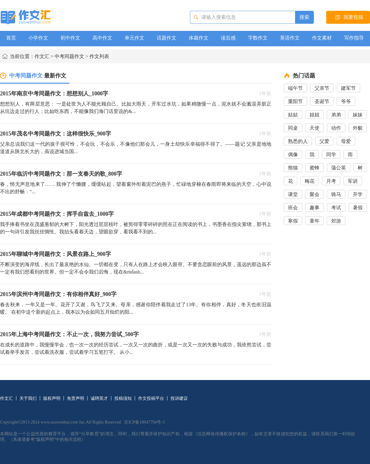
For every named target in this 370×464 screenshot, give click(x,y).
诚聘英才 (99, 398)
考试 (336, 207)
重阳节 (295, 101)
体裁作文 (198, 37)
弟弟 (336, 114)
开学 (358, 194)
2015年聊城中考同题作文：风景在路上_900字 (55, 254)
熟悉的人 (298, 141)
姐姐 (314, 114)
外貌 (358, 128)
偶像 (293, 154)
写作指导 (354, 37)
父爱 (324, 141)
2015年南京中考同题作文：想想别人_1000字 (54, 93)
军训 (353, 181)
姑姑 (293, 114)
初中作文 (70, 37)
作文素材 (322, 37)
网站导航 (227, 398)
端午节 (295, 88)
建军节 (348, 88)
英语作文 (290, 37)
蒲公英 (338, 167)
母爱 (346, 141)
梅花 (309, 181)
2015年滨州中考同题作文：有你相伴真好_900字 (58, 294)
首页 (11, 37)
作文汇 (42, 56)
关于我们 (28, 398)
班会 (293, 207)
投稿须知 (123, 398)
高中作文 (102, 37)
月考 (331, 181)
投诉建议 (179, 398)
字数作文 (258, 37)
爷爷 (346, 101)
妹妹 (358, 114)
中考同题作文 (69, 56)
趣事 (314, 207)
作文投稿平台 (151, 398)
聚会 (314, 194)
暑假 (358, 207)
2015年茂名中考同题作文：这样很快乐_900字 (55, 134)
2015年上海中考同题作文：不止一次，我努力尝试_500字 (69, 334)
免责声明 (75, 398)
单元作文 (134, 37)
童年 (314, 221)
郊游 (336, 221)
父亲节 (321, 88)
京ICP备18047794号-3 (144, 422)
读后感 (228, 37)
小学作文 (38, 37)
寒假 (293, 221)
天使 (314, 128)
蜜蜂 (314, 167)
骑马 (336, 194)
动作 (336, 128)
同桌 (293, 128)
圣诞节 (321, 101)
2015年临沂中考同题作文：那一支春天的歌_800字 (61, 174)
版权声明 (51, 398)
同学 (331, 154)
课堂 (293, 194)
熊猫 (293, 167)
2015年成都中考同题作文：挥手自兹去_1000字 (57, 214)
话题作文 (166, 37)
